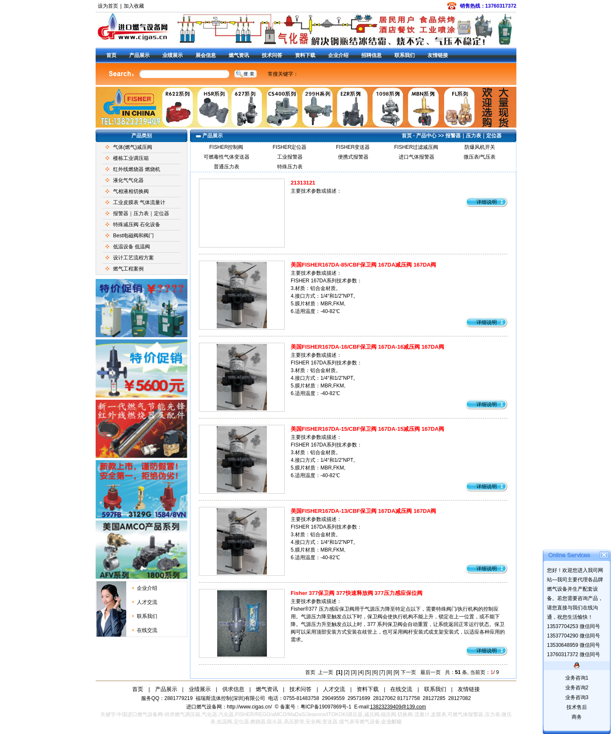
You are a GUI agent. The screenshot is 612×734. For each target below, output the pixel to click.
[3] (354, 672)
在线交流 (147, 630)
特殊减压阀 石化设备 (136, 225)
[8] (389, 672)
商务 (577, 717)
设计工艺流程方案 (133, 258)
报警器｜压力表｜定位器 (141, 213)
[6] (375, 672)
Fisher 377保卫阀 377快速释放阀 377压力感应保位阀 (356, 593)
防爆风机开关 (480, 147)
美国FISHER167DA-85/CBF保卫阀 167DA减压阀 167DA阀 (363, 265)
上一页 (325, 672)
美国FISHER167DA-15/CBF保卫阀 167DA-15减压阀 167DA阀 (367, 429)
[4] (360, 672)
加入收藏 (134, 6)
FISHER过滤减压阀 (416, 147)
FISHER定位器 (289, 147)
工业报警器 (290, 157)
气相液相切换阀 (131, 191)
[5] (368, 672)
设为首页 (108, 6)
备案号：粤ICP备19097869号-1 (316, 707)
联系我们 (404, 55)
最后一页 (430, 672)
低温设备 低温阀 (131, 247)
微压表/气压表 (480, 157)
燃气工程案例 (128, 269)
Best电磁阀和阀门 (133, 236)
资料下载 (305, 55)
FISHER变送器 (353, 147)
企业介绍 (338, 55)
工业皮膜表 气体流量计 (139, 202)
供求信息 (233, 689)
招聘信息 (371, 55)
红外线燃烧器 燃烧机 (136, 169)
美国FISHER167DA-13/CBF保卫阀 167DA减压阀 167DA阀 (363, 511)
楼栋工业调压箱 (131, 158)
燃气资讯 (239, 55)
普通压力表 (226, 167)
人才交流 (147, 602)
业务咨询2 (577, 688)
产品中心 (426, 136)
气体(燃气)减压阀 (132, 147)
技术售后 (577, 707)
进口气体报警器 (416, 157)
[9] (396, 672)
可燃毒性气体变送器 (226, 157)
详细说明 (486, 202)
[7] (382, 672)
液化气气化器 (128, 180)
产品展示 (139, 55)
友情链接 (438, 55)
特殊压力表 (290, 167)
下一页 (408, 672)
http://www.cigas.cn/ (249, 707)
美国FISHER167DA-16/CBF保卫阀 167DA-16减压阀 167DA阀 (367, 347)
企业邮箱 (391, 722)
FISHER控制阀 (226, 147)
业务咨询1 (577, 678)
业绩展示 (172, 55)
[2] (346, 672)
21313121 (303, 182)
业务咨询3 (577, 697)
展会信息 (206, 55)
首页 (111, 55)
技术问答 (272, 55)
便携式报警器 (353, 157)
